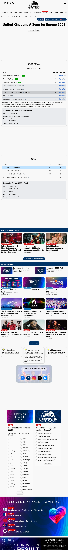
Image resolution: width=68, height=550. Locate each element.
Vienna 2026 (37, 12)
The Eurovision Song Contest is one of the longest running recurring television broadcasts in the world (56, 351)
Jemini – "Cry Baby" (13, 167)
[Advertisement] (34, 45)
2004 (63, 19)
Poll (31, 12)
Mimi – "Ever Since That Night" (16, 174)
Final (37, 30)
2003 (13, 16)
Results (58, 12)
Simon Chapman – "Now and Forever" (18, 177)
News (7, 12)
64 (50, 170)
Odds (15, 12)
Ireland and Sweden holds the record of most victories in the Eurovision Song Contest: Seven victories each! (11, 351)
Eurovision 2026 (34, 501)
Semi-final (31, 30)
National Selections (6, 16)
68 (50, 167)
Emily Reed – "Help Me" (14, 170)
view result (20, 492)
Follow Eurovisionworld (34, 367)
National (44, 12)
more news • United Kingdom (34, 258)
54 (50, 174)
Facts (50, 12)
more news (34, 342)
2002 (40, 19)
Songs (23, 12)
